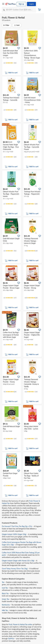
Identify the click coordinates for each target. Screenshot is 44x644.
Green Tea (5, 599)
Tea (3, 582)
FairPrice (11, 639)
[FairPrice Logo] (11, 4)
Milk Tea (5, 610)
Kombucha (6, 605)
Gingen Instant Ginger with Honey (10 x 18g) (18, 561)
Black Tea (5, 593)
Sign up (21, 4)
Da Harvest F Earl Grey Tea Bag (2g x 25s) (17, 526)
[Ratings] (10, 63)
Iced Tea (5, 588)
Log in (31, 4)
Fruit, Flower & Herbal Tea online (20, 624)
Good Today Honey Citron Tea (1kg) (15, 569)
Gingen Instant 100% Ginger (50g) (14, 534)
